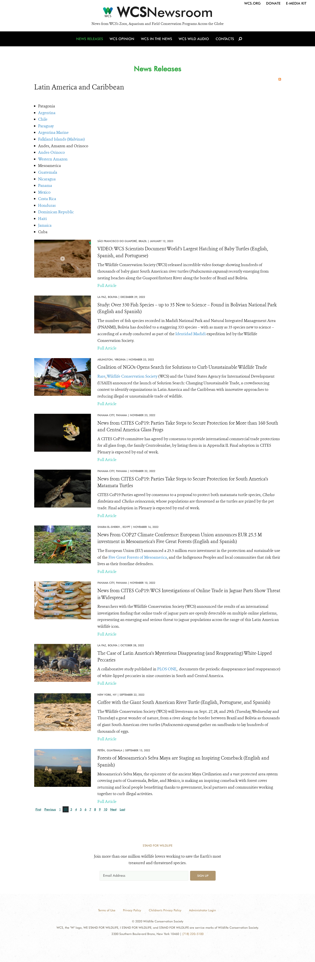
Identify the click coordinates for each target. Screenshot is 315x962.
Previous (50, 809)
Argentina (46, 112)
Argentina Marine (53, 132)
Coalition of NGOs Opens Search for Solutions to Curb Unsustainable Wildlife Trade (182, 367)
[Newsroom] (157, 13)
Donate (273, 3)
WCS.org (252, 3)
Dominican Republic (56, 212)
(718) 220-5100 (193, 934)
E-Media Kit (296, 3)
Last (122, 809)
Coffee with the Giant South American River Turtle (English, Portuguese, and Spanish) (183, 702)
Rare (101, 376)
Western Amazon (53, 159)
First (38, 809)
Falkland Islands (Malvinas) (61, 139)
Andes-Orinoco (51, 152)
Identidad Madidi (190, 333)
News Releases (90, 39)
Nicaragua (47, 179)
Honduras (47, 205)
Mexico (44, 192)
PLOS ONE (166, 669)
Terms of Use (106, 910)
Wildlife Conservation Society (132, 376)
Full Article (106, 285)
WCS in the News (156, 39)
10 (105, 809)
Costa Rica (47, 198)
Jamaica (45, 225)
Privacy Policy (132, 910)
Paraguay (46, 126)
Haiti (42, 218)
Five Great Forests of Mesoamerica (137, 557)
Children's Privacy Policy (165, 910)
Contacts (224, 39)
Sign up (202, 875)
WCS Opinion (122, 39)
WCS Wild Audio (194, 39)
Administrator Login (202, 910)
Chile (42, 119)
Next (113, 809)
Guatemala (47, 172)
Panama (45, 185)
